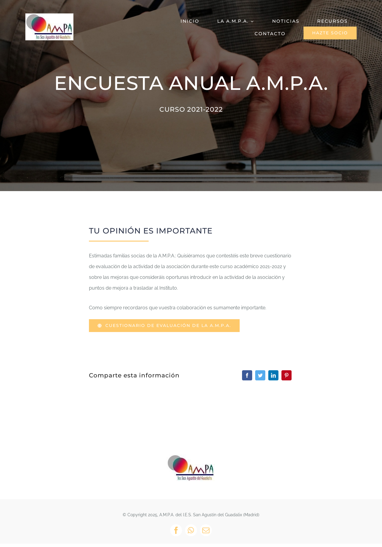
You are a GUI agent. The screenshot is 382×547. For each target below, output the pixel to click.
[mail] (206, 530)
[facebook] (176, 530)
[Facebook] (247, 375)
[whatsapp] (191, 530)
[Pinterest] (286, 375)
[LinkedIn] (273, 375)
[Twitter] (260, 375)
